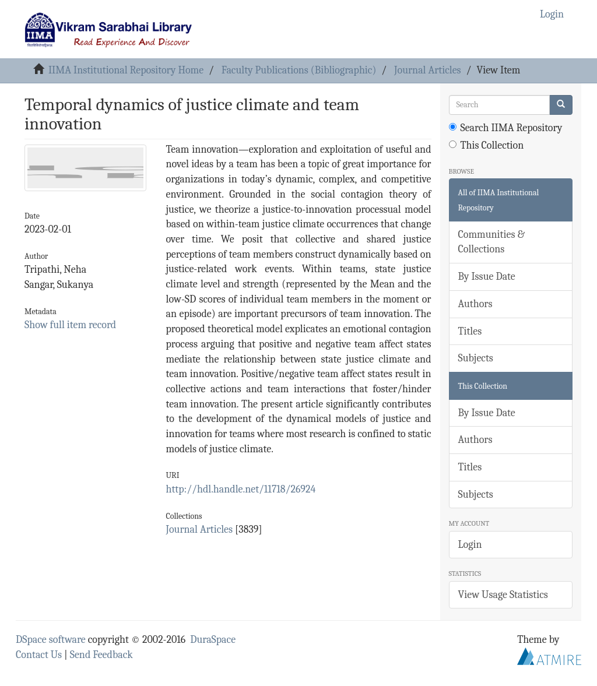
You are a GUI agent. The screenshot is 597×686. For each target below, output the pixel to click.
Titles (470, 331)
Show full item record (70, 325)
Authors (475, 304)
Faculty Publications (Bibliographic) (299, 70)
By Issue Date (486, 276)
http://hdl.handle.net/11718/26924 (241, 489)
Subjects (475, 358)
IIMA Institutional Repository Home (125, 70)
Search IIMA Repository (506, 128)
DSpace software (51, 640)
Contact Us (39, 655)
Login (470, 545)
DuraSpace (213, 640)
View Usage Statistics (503, 595)
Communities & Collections (491, 242)
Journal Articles (427, 70)
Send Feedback (101, 655)
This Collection (486, 145)
